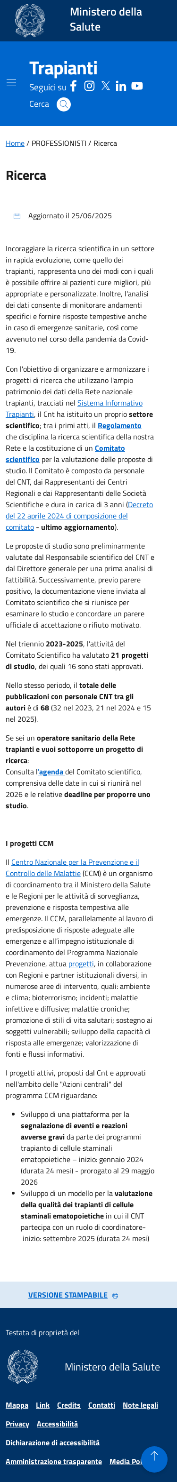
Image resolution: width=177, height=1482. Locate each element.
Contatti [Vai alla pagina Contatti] (101, 1404)
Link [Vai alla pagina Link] (43, 1404)
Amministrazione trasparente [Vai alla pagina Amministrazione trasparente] (54, 1461)
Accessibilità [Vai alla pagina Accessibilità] (57, 1423)
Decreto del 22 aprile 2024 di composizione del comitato (79, 516)
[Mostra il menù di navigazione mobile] (11, 82)
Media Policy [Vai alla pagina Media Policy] (130, 1461)
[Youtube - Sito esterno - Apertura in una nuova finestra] (137, 84)
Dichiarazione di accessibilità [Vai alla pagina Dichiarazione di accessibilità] (53, 1442)
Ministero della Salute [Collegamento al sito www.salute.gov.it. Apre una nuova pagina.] (106, 19)
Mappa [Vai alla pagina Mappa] (17, 1404)
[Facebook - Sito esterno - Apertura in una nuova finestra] (73, 84)
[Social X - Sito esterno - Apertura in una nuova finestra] (105, 84)
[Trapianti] (63, 67)
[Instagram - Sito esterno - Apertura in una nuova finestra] (89, 84)
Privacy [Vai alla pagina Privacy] (17, 1423)
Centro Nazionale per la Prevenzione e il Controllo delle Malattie (72, 867)
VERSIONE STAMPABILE (73, 1294)
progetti (81, 963)
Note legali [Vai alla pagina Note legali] (140, 1404)
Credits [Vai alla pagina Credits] (69, 1404)
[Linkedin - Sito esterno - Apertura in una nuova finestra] (121, 84)
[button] (64, 104)
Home (15, 143)
